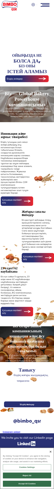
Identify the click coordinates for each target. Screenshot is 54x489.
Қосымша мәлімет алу (12, 201)
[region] (27, 468)
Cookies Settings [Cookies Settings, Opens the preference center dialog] (27, 467)
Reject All (27, 475)
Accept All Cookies (27, 484)
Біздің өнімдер (15, 79)
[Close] (50, 452)
